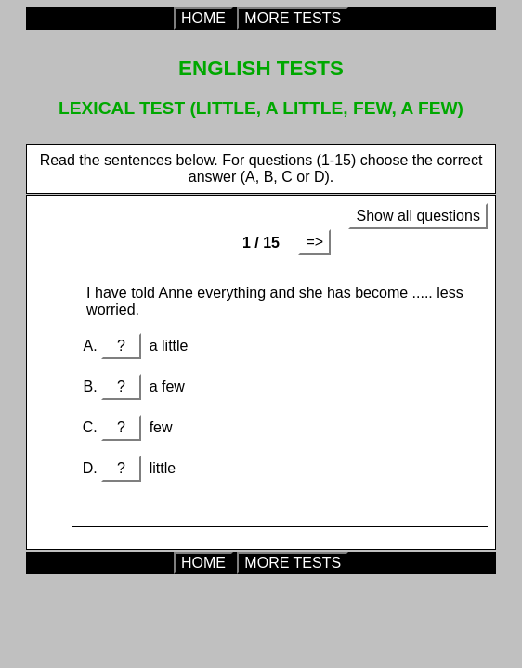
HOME (203, 18)
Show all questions (417, 216)
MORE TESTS (292, 18)
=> (314, 242)
